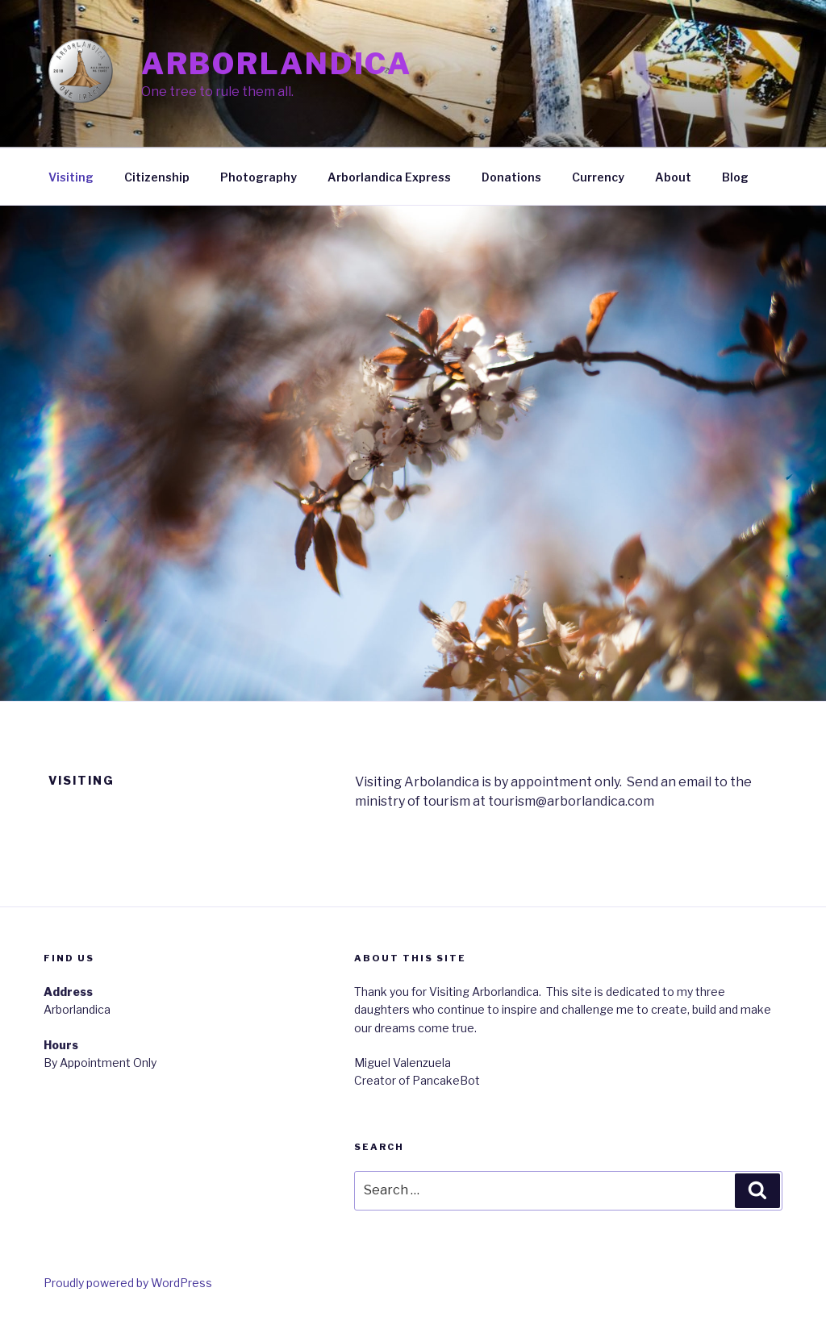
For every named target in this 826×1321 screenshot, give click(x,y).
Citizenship (157, 177)
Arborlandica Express (389, 177)
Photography (258, 177)
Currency (598, 177)
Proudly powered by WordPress (128, 1283)
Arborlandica (277, 63)
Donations (511, 177)
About (673, 177)
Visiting (71, 177)
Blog (735, 177)
